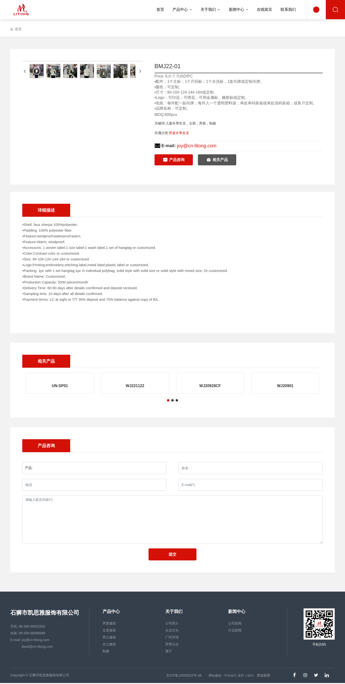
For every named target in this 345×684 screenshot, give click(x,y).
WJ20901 (285, 386)
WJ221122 (135, 386)
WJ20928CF (210, 386)
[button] (168, 400)
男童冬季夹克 (179, 133)
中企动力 (230, 675)
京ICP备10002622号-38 (183, 675)
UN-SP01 (60, 386)
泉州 (241, 675)
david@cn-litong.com (37, 646)
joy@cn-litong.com (197, 145)
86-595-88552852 (32, 626)
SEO (250, 675)
